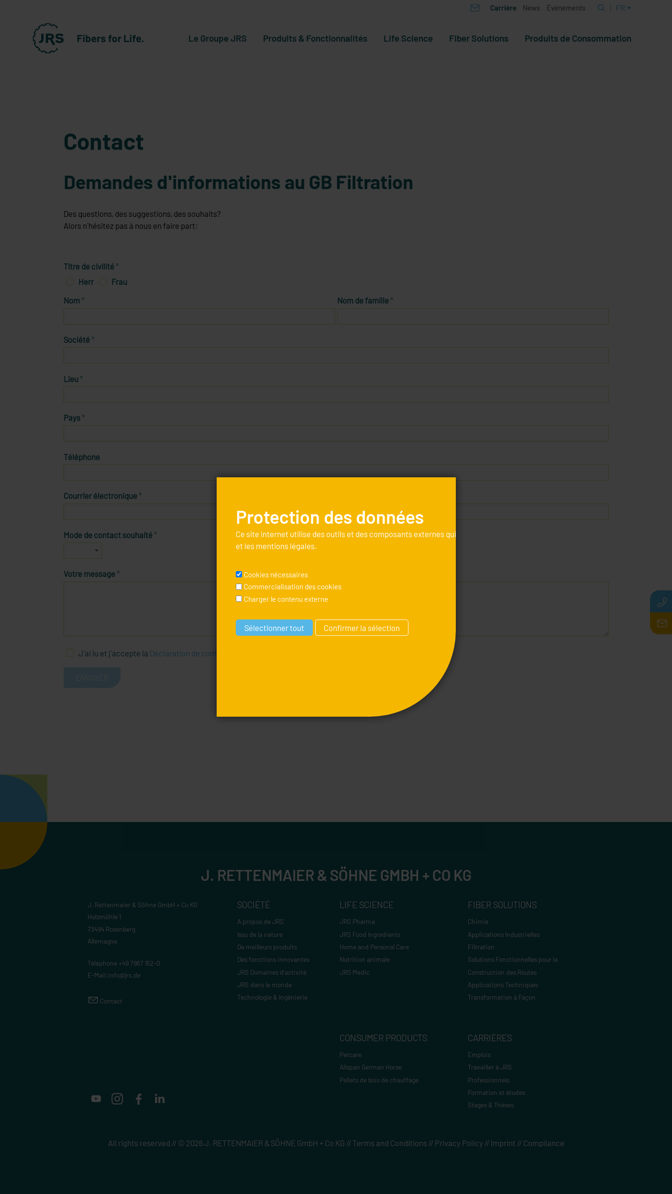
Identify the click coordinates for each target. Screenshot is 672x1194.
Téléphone (82, 457)
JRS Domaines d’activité (272, 972)
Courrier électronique (103, 495)
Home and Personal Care (374, 947)
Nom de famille (365, 300)
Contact (111, 1001)
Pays (74, 417)
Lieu (73, 378)
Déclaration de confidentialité (201, 653)
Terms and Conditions (390, 1143)
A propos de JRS (260, 921)
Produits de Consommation (578, 38)
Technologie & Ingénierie (272, 997)
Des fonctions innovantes (273, 959)
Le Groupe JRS (217, 38)
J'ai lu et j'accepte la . (166, 653)
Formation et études (496, 1092)
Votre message (92, 573)
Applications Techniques (503, 984)
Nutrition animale (365, 959)
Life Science (408, 38)
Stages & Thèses (491, 1105)
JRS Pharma (357, 921)
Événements (566, 7)
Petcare (351, 1054)
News (531, 7)
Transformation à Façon (502, 997)
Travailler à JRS (490, 1067)
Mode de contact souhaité (110, 535)
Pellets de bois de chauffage (379, 1080)
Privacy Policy (459, 1143)
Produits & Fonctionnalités (315, 38)
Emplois (479, 1054)
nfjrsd (124, 975)
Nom (74, 300)
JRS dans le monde (264, 984)
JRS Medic (355, 972)
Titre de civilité (91, 266)
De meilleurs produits (267, 947)
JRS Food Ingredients (370, 934)
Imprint (503, 1143)
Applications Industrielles (504, 934)
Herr (86, 281)
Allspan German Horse (371, 1067)
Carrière (503, 7)
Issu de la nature (260, 934)
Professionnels (488, 1080)
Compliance (543, 1143)
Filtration (481, 947)
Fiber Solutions (478, 38)
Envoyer (92, 677)
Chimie (478, 921)
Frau (119, 281)
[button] (96, 1098)
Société (79, 339)
